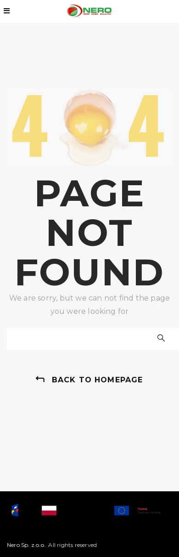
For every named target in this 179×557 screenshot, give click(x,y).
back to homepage (97, 379)
